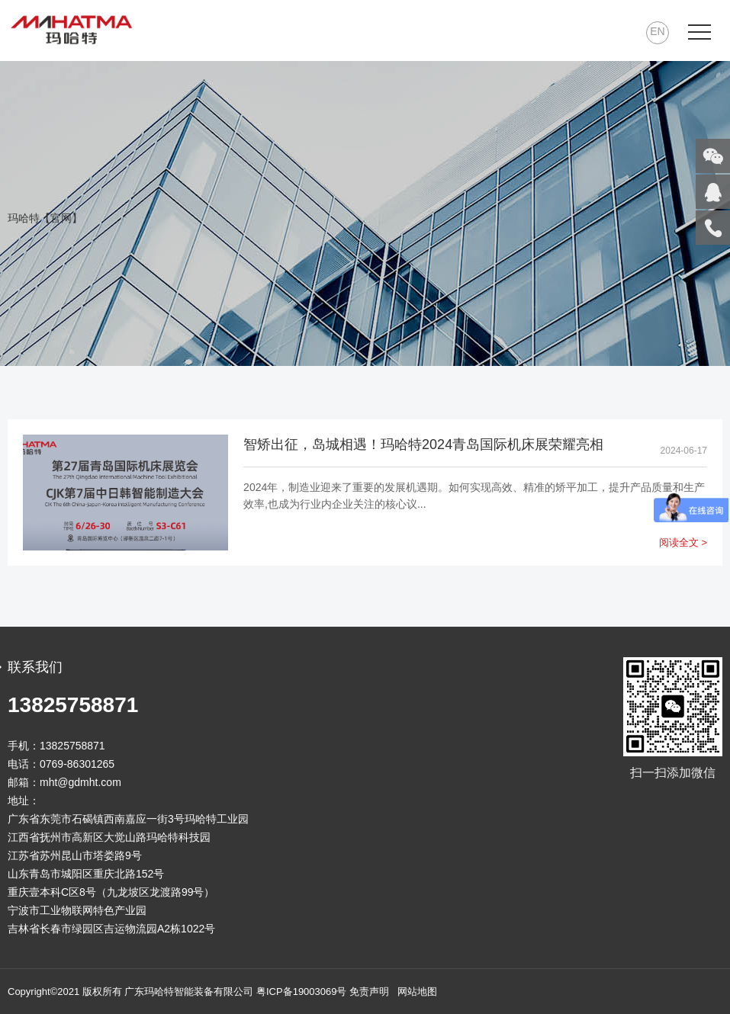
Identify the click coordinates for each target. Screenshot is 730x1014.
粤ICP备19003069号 (301, 991)
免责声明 (369, 991)
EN (657, 31)
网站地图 (417, 991)
